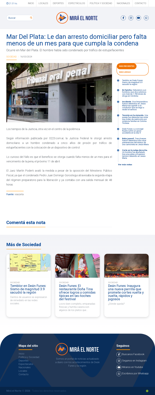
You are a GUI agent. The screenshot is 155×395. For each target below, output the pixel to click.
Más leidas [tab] (125, 72)
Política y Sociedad (101, 3)
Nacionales (123, 3)
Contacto (140, 3)
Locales (43, 3)
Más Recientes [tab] (126, 66)
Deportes (58, 3)
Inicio (31, 3)
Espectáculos (76, 3)
